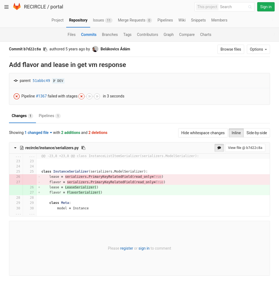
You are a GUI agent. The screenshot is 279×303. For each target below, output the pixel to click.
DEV (58, 81)
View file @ (245, 148)
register (126, 248)
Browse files (230, 49)
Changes (22, 116)
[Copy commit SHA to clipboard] (45, 49)
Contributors (147, 34)
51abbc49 (41, 81)
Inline (236, 133)
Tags (127, 34)
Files (71, 34)
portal (56, 7)
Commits (88, 34)
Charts (205, 34)
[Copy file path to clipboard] (83, 148)
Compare (187, 34)
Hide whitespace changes (203, 133)
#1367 (41, 96)
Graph (168, 34)
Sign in (266, 7)
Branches (110, 34)
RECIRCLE (35, 7)
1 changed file (38, 132)
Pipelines (50, 116)
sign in (144, 248)
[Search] (237, 7)
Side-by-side (257, 133)
